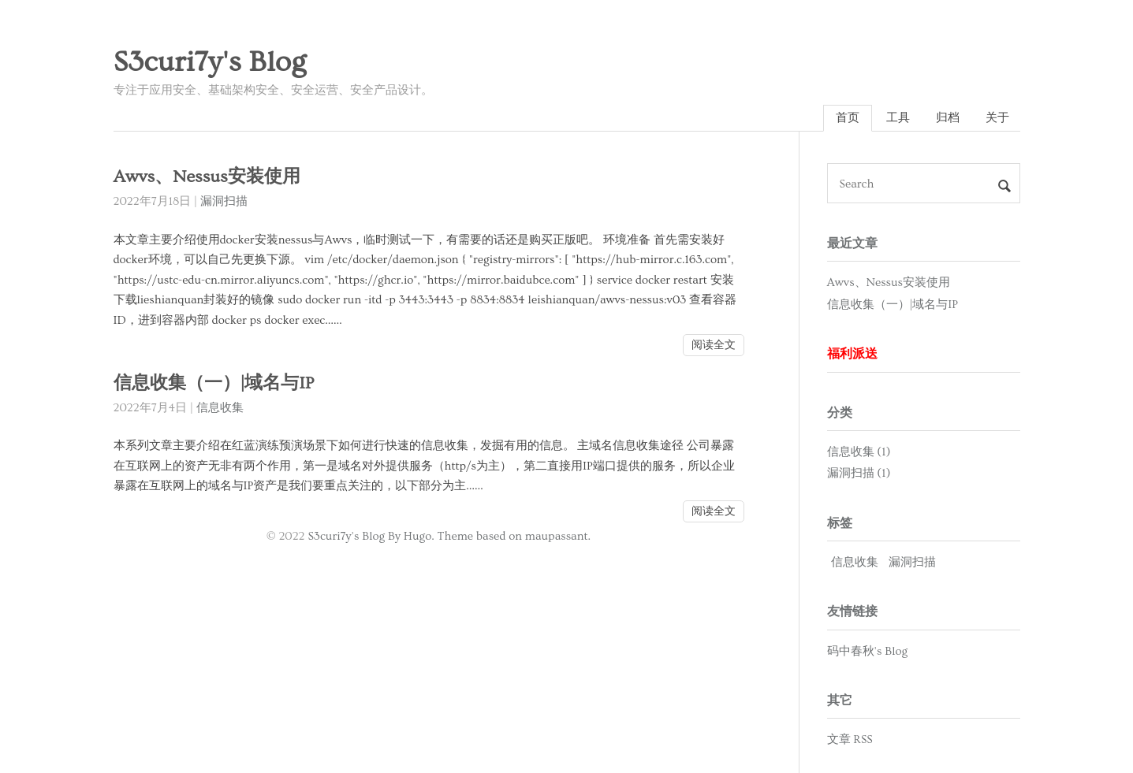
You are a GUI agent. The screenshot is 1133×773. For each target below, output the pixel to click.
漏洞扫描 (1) (859, 473)
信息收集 (220, 407)
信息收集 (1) (859, 452)
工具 (898, 117)
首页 (847, 117)
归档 (948, 117)
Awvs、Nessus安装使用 (207, 177)
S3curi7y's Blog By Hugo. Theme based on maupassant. (449, 536)
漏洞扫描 (224, 201)
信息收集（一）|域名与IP (214, 383)
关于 (997, 117)
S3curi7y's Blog (210, 62)
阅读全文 (713, 345)
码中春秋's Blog (867, 651)
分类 (839, 413)
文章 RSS (850, 739)
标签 (839, 523)
